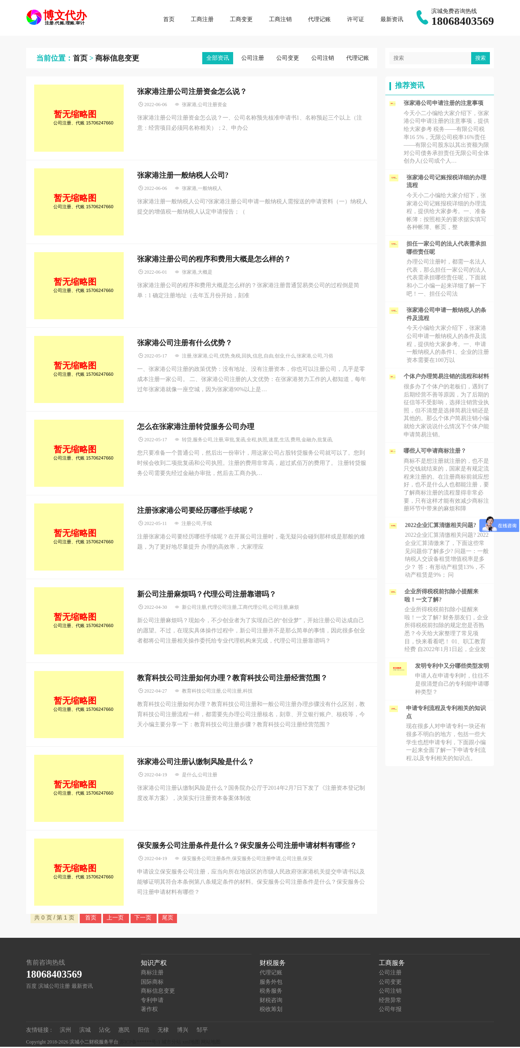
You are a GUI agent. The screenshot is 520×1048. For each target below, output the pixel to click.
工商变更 (241, 20)
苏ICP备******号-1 (140, 1043)
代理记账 (319, 20)
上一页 (116, 918)
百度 (31, 987)
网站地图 (211, 1043)
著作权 (149, 1010)
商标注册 (152, 974)
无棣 (163, 1031)
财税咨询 (271, 1001)
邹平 (202, 1031)
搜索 (480, 59)
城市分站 (171, 1043)
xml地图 (191, 1043)
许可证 (355, 20)
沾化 (104, 1031)
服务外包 (271, 983)
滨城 (85, 1031)
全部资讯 (217, 59)
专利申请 (152, 1001)
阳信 (143, 1031)
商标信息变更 (117, 59)
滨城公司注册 (54, 987)
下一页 (143, 918)
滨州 (65, 1031)
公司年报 (390, 1010)
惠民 (124, 1031)
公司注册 (252, 59)
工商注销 (280, 20)
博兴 (182, 1031)
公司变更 (287, 59)
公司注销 (322, 59)
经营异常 (390, 1001)
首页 (169, 20)
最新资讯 (391, 20)
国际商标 (152, 983)
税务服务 (271, 992)
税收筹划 (271, 1010)
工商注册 (202, 20)
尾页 (167, 918)
